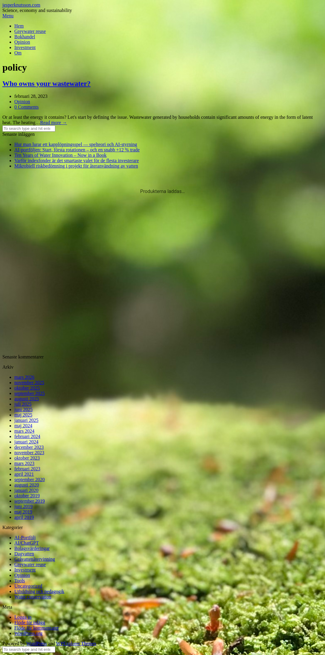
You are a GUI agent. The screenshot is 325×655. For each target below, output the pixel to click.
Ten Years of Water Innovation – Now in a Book (60, 155)
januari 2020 (26, 490)
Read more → (53, 122)
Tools (19, 580)
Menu (7, 15)
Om (18, 52)
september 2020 (29, 479)
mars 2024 (24, 431)
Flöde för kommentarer (36, 627)
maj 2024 (23, 425)
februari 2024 (27, 436)
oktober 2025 (27, 387)
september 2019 (29, 501)
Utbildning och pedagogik (39, 591)
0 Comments (26, 107)
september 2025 (29, 393)
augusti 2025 (26, 398)
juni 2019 (23, 506)
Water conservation (32, 596)
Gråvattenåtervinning (34, 559)
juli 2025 (22, 404)
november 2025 (29, 382)
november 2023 (29, 452)
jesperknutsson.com (21, 4)
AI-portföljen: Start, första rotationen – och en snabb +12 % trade (77, 149)
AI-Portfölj (25, 537)
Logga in (22, 617)
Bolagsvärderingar (32, 548)
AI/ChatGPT (26, 542)
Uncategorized (28, 586)
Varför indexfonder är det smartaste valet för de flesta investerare (76, 160)
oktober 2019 (27, 495)
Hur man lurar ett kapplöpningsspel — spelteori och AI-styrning (75, 144)
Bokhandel (24, 36)
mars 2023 (24, 463)
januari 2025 (26, 420)
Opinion (22, 42)
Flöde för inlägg (29, 622)
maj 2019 (23, 511)
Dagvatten (24, 553)
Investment (25, 47)
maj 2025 (23, 414)
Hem (19, 25)
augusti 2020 (26, 484)
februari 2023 (27, 468)
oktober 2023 (27, 458)
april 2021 (24, 474)
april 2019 (24, 517)
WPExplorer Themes (76, 643)
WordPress (36, 643)
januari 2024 (26, 441)
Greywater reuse (30, 31)
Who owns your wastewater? (46, 83)
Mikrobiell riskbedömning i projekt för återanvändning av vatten (76, 165)
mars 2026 (24, 377)
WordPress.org (28, 633)
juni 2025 (23, 409)
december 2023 (29, 447)
